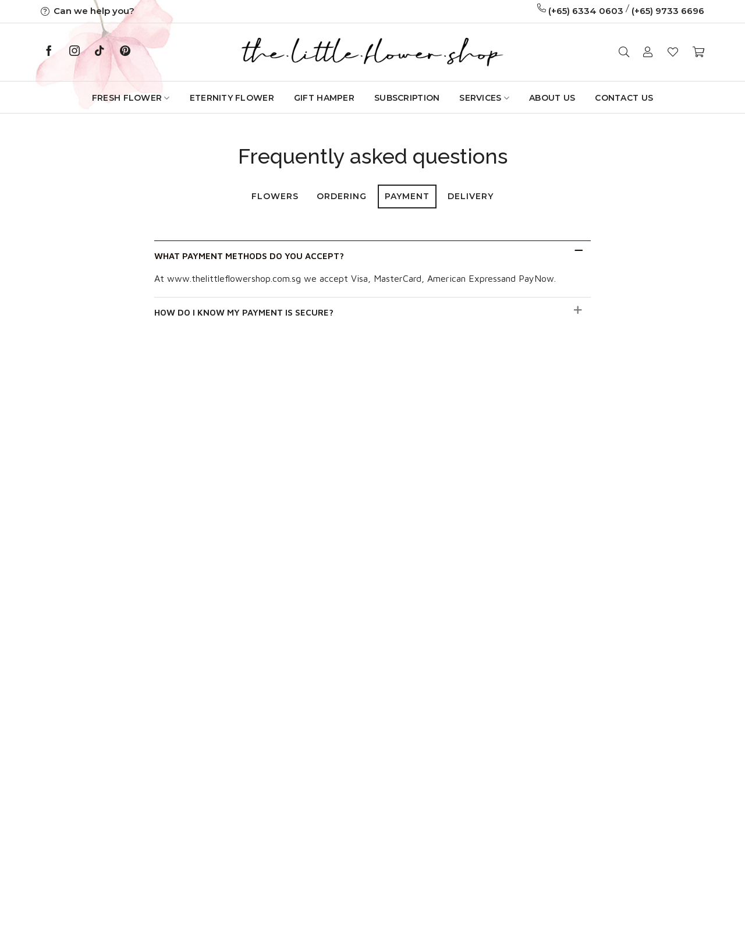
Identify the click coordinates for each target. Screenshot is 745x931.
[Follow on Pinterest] (125, 52)
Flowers (275, 196)
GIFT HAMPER (324, 98)
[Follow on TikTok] (99, 52)
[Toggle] (578, 250)
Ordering (342, 196)
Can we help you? (87, 10)
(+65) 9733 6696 (668, 10)
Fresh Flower (131, 98)
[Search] (624, 52)
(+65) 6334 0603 (585, 10)
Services (484, 98)
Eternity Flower (232, 98)
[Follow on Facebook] (49, 52)
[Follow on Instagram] (74, 52)
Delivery (471, 196)
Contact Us (624, 98)
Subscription (406, 98)
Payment (407, 196)
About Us (552, 98)
